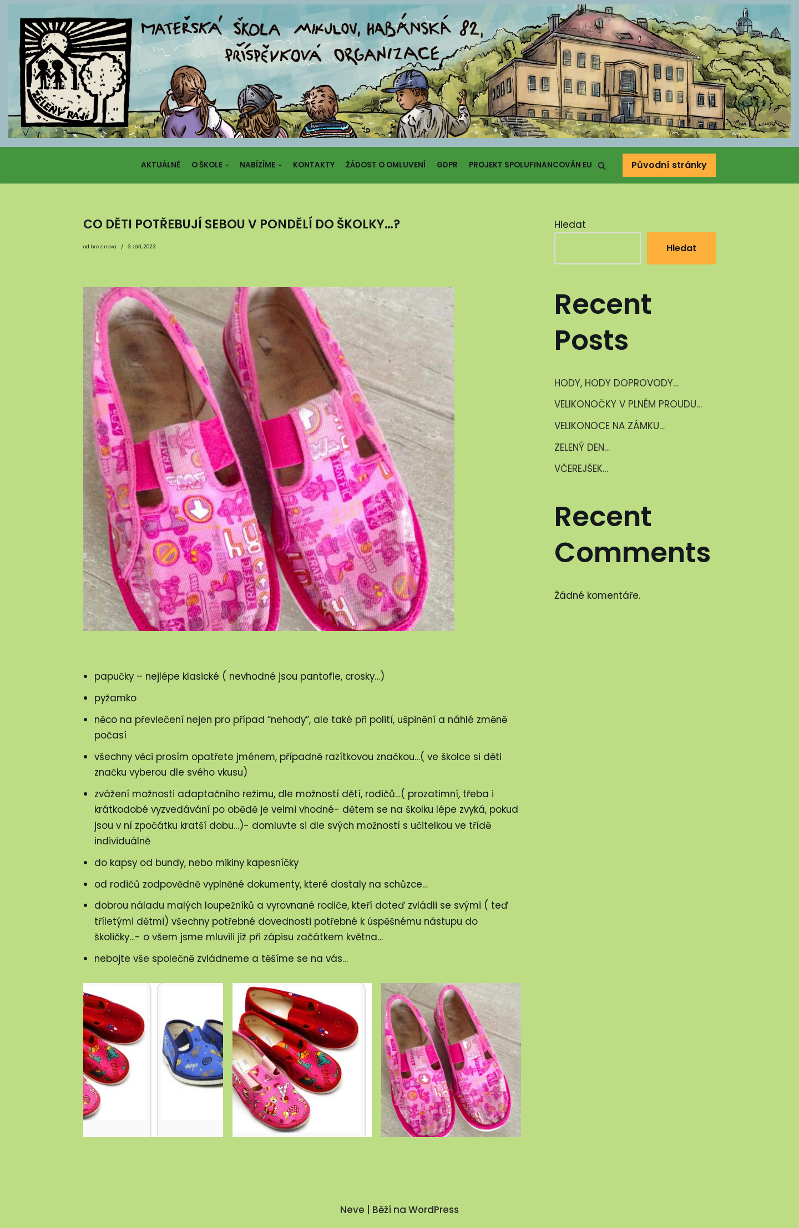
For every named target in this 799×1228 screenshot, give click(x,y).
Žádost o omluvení (386, 165)
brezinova (103, 247)
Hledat (570, 224)
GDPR (447, 165)
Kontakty (314, 165)
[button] (602, 165)
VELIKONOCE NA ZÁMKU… (610, 426)
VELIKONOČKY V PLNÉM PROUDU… (628, 404)
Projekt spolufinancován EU (530, 165)
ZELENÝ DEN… (582, 448)
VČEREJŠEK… (581, 469)
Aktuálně (160, 165)
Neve (352, 1213)
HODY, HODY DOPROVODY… (616, 383)
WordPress (433, 1213)
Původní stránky (669, 165)
